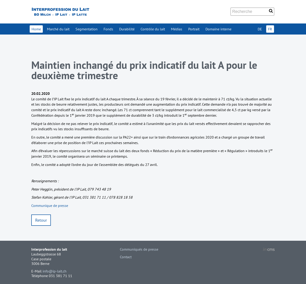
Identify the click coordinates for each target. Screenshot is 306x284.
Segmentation (86, 29)
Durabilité (127, 29)
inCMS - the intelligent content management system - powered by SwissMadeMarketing (269, 250)
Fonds (108, 29)
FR (270, 29)
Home (36, 29)
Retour (41, 220)
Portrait (193, 29)
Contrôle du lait (153, 29)
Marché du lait (58, 29)
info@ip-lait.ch (54, 271)
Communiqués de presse (139, 249)
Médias (176, 29)
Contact (126, 257)
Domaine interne (218, 29)
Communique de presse (49, 205)
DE (260, 29)
